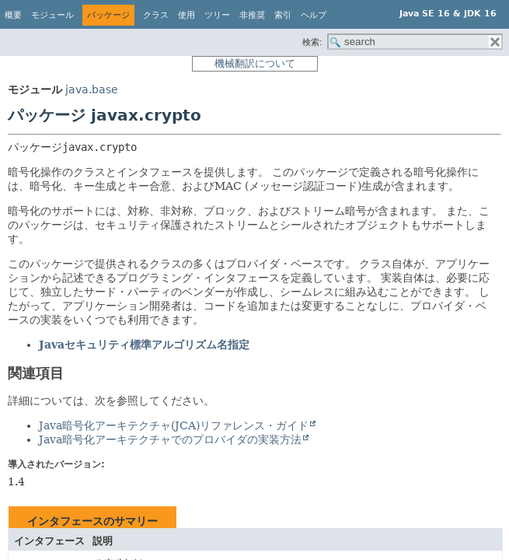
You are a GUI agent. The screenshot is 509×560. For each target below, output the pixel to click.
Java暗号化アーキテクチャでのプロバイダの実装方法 (170, 439)
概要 (13, 15)
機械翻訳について (254, 63)
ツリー (217, 15)
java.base (91, 89)
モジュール (52, 15)
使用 (186, 15)
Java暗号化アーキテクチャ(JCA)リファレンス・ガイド (174, 425)
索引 (282, 15)
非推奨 (252, 15)
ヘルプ (313, 15)
